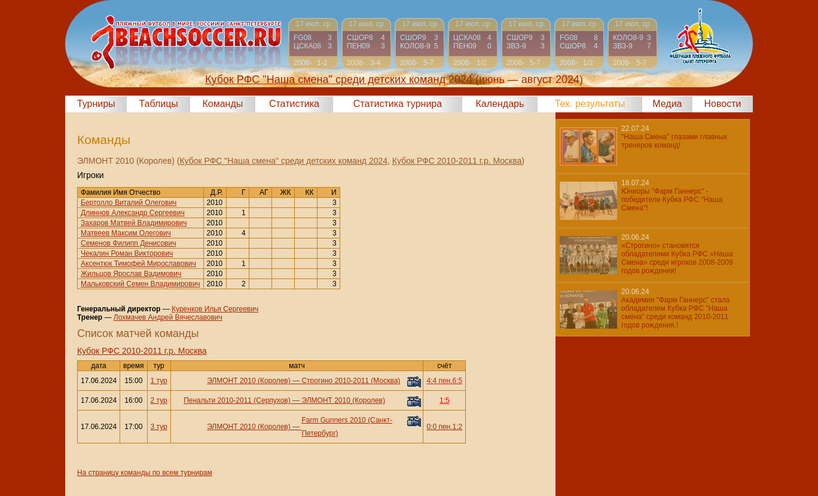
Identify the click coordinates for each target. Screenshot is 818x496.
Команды (222, 104)
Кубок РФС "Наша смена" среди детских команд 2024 (283, 161)
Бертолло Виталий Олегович (128, 202)
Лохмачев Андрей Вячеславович (168, 317)
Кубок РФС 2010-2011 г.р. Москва (456, 161)
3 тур (159, 426)
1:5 (444, 400)
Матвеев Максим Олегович (126, 233)
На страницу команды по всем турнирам (144, 473)
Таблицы (158, 104)
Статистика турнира (397, 104)
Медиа (667, 104)
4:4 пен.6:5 (444, 380)
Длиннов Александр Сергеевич (133, 213)
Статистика (294, 104)
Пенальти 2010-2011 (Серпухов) (237, 400)
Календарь (500, 104)
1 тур (159, 380)
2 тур (159, 400)
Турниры (96, 104)
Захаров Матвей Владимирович (134, 223)
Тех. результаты (590, 104)
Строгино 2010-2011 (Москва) (350, 380)
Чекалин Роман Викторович (127, 253)
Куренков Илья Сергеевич (215, 309)
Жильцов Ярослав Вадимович (131, 274)
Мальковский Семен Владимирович (140, 284)
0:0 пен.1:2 (444, 426)
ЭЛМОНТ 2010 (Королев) (249, 380)
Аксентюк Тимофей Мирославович (138, 263)
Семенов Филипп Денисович (128, 243)
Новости (722, 104)
